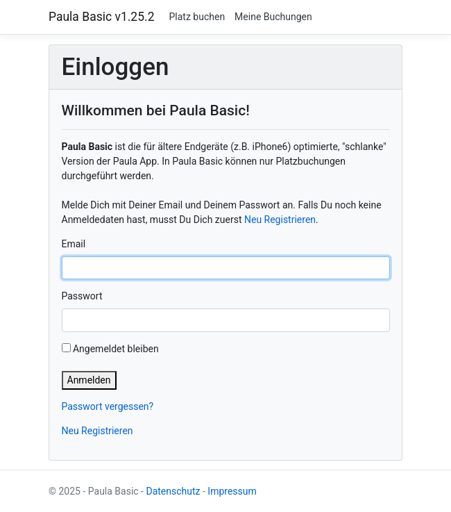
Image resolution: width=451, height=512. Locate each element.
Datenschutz (173, 491)
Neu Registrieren (280, 219)
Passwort (82, 296)
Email (74, 243)
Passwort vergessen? (108, 406)
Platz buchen (197, 16)
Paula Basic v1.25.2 (101, 17)
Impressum (231, 491)
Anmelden (89, 380)
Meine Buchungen (273, 16)
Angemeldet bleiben (110, 348)
